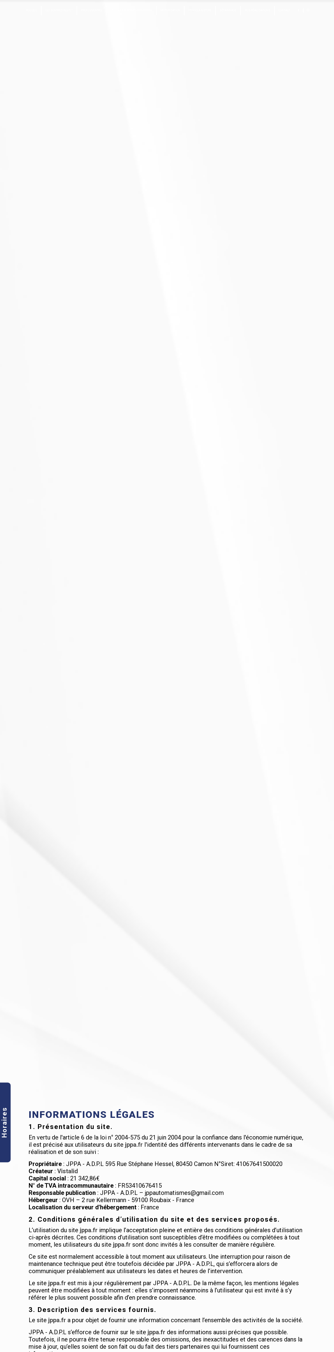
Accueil (31, 10)
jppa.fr (134, 1144)
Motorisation (170, 10)
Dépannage (228, 10)
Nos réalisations (257, 10)
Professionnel (91, 10)
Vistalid (67, 1171)
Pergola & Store (200, 10)
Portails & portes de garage (131, 10)
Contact (284, 10)
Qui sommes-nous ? (59, 10)
